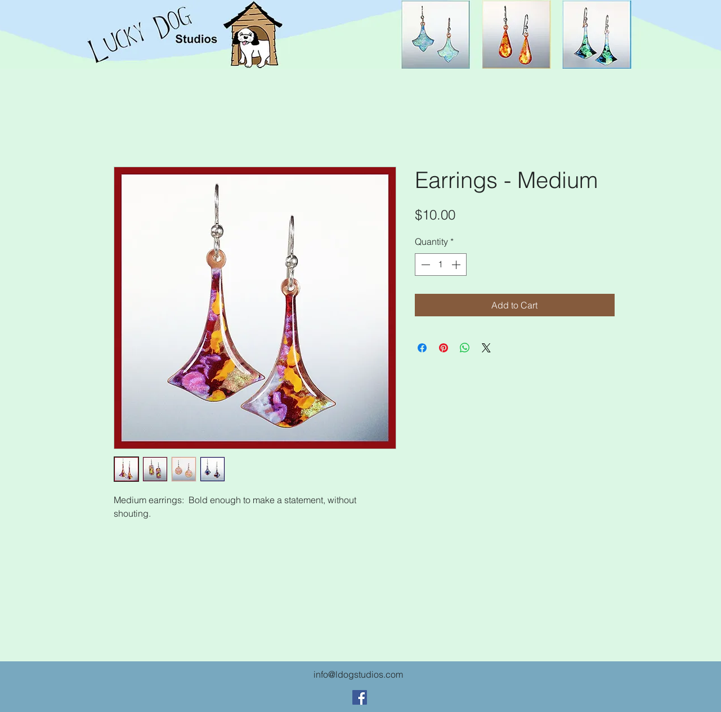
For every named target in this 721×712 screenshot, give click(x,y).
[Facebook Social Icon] (359, 697)
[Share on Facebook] (422, 348)
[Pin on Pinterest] (443, 348)
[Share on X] (486, 348)
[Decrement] (424, 264)
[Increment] (457, 264)
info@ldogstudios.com (358, 674)
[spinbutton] (440, 264)
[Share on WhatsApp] (465, 348)
